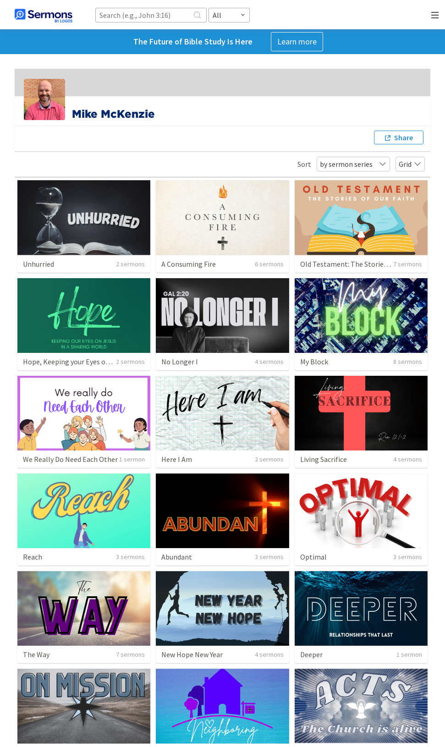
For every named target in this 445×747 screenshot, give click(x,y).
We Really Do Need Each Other (70, 459)
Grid (410, 164)
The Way (36, 654)
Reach (32, 556)
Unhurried (38, 264)
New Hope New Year (192, 654)
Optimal (313, 556)
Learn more (297, 41)
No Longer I (179, 361)
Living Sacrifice (323, 459)
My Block (314, 361)
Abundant (176, 556)
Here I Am (176, 459)
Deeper (311, 654)
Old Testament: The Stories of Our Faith (362, 264)
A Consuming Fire (188, 264)
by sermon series (353, 164)
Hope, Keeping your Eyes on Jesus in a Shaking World (105, 361)
